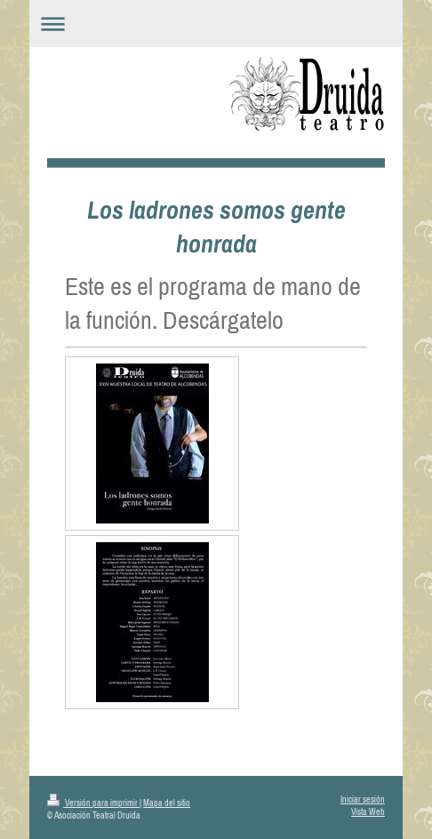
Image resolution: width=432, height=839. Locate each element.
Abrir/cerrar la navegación (216, 23)
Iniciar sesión (362, 799)
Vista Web (368, 812)
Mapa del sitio (166, 803)
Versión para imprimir (93, 803)
